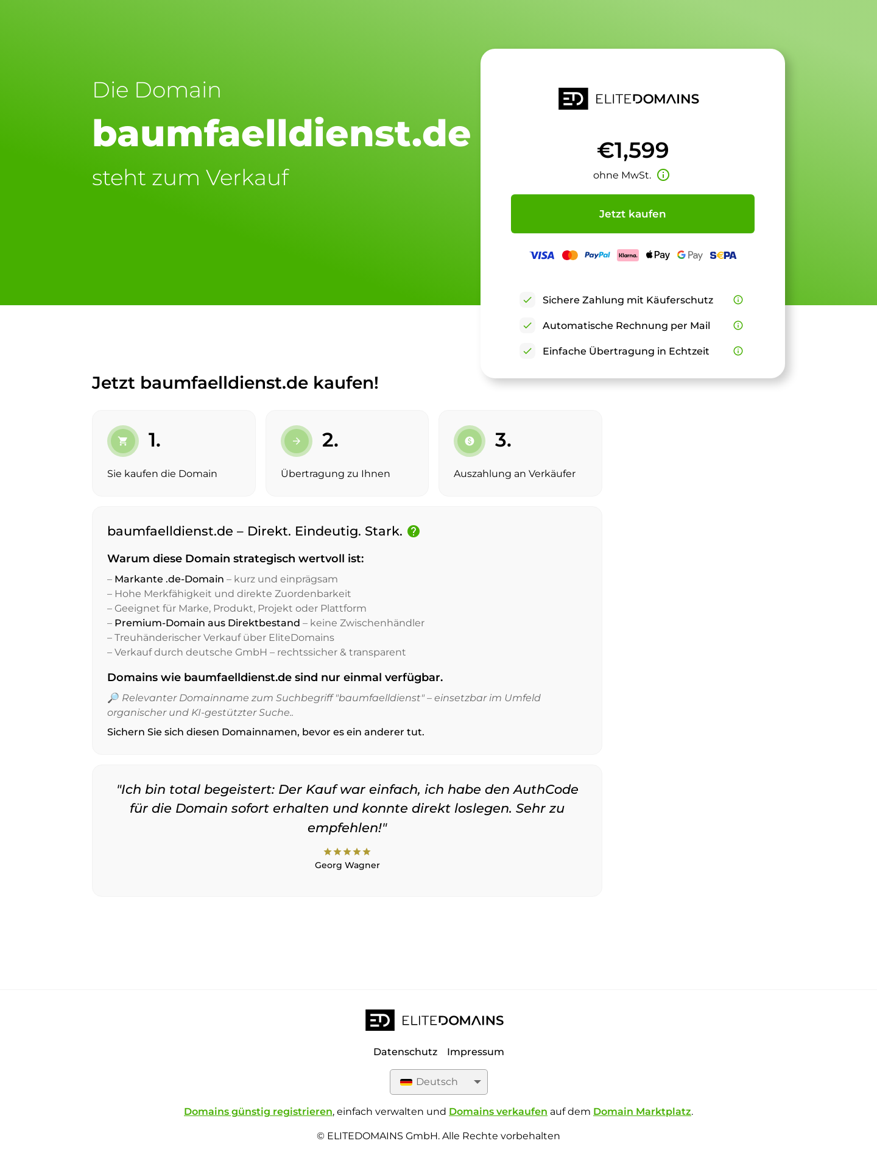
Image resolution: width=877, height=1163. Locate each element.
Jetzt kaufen (632, 214)
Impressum (475, 1052)
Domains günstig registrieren (258, 1111)
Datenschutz (405, 1052)
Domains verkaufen (498, 1111)
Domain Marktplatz (642, 1111)
